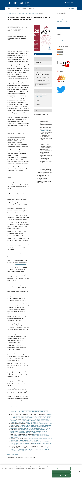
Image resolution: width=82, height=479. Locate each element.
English (58, 37)
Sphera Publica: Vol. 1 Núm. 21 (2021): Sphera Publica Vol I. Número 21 (29, 450)
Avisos (24, 8)
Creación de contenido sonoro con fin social (33, 410)
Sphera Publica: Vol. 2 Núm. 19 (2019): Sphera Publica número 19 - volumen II (31, 425)
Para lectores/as (60, 16)
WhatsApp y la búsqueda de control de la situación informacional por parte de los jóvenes (28, 430)
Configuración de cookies (61, 468)
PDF (37, 54)
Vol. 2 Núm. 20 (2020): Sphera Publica (28, 13)
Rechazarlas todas (61, 472)
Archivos (17, 8)
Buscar (71, 8)
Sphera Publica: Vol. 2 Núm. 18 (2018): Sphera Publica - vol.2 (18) (34, 417)
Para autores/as (60, 19)
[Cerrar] (79, 471)
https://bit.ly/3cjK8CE (21, 264)
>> (17, 454)
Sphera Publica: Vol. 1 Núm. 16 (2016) (29, 440)
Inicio (9, 13)
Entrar (73, 2)
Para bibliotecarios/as (62, 21)
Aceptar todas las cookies (61, 476)
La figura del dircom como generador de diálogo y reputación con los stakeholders (28, 434)
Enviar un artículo (63, 28)
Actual (9, 8)
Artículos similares (13, 407)
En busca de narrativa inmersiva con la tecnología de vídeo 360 (29, 442)
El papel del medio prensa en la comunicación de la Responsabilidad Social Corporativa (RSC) (29, 427)
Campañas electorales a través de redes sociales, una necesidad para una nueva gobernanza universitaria (31, 416)
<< (8, 454)
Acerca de (31, 8)
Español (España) (61, 40)
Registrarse (67, 2)
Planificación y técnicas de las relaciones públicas (39, 423)
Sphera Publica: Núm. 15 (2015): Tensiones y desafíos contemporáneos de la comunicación (28, 431)
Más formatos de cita (42, 84)
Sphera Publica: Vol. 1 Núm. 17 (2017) (31, 422)
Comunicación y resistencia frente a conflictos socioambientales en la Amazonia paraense (30, 448)
